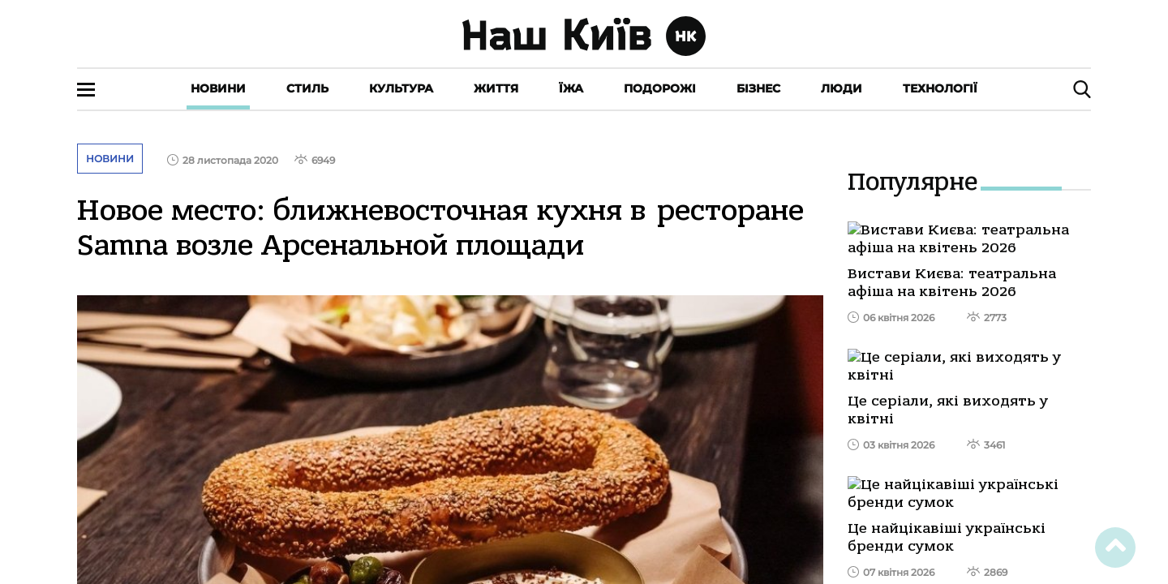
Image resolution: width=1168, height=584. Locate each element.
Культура (401, 88)
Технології (940, 88)
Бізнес (758, 88)
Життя (496, 88)
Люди (841, 88)
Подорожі (660, 88)
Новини (218, 88)
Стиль (307, 88)
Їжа (571, 88)
